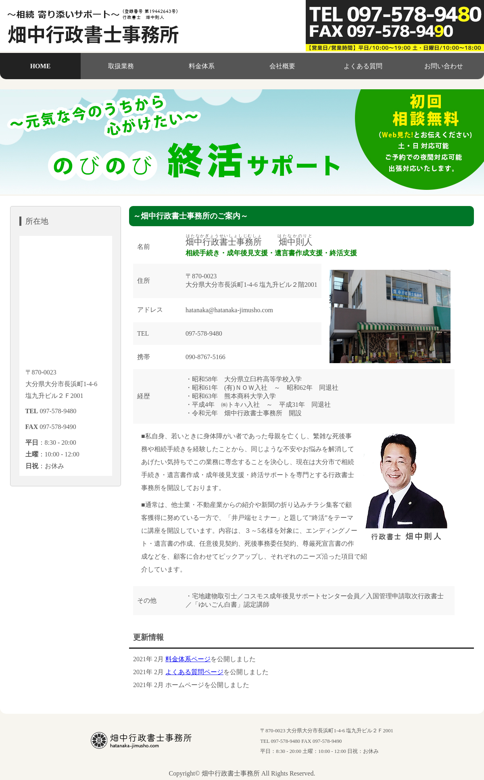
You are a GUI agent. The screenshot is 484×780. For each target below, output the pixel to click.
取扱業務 (121, 66)
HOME (40, 66)
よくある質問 (363, 66)
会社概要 (282, 66)
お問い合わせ (443, 66)
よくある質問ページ (194, 672)
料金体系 (202, 66)
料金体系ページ (188, 659)
